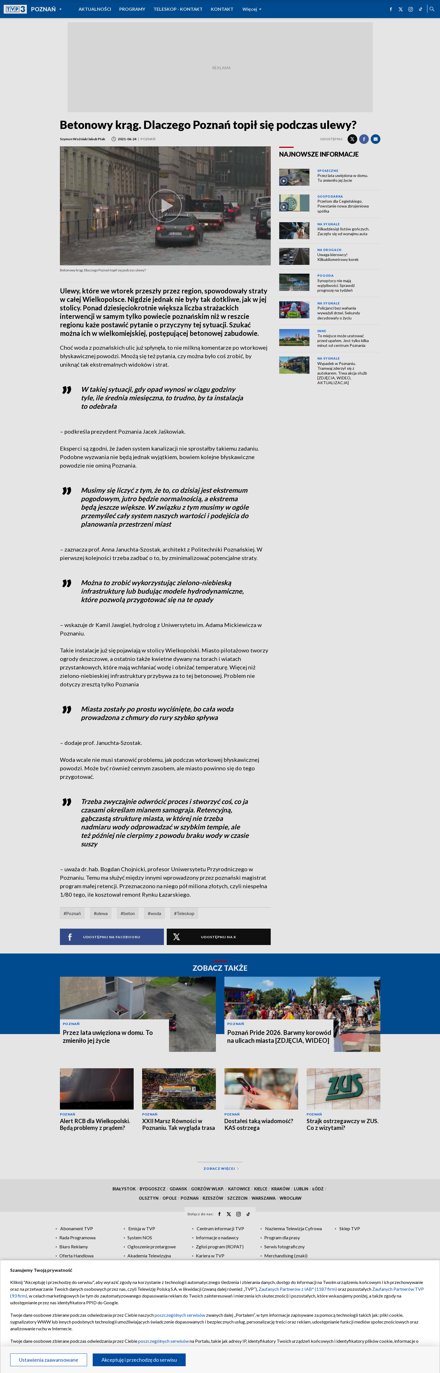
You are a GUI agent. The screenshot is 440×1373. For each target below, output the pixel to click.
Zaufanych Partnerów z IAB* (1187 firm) (298, 1289)
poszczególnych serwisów (180, 1315)
